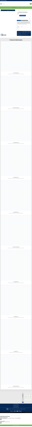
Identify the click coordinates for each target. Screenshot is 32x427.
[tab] (18, 20)
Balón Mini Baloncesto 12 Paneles (16, 142)
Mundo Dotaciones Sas (23, 396)
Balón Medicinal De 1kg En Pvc (16, 177)
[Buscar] (31, 4)
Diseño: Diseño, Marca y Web (28, 412)
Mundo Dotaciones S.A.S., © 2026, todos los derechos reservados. (7, 412)
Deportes (16, 72)
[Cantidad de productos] (18, 15)
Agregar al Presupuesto (22, 15)
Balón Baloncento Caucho (16, 316)
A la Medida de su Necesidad (3, 0)
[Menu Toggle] (1, 4)
